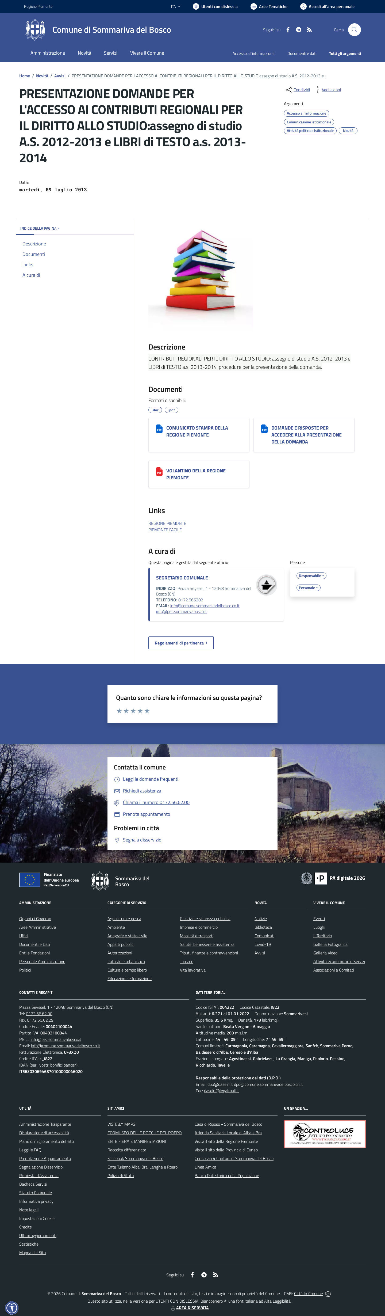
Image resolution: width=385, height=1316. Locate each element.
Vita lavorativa (193, 970)
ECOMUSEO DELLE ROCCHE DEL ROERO (144, 1132)
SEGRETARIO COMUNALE (182, 577)
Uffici (23, 935)
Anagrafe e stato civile (127, 935)
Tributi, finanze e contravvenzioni (209, 953)
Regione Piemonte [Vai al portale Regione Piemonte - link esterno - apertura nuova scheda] (38, 6)
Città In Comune (308, 1293)
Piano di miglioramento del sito (46, 1141)
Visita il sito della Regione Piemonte (226, 1141)
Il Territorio (322, 935)
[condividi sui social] (297, 89)
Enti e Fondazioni (34, 953)
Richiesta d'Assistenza (39, 1175)
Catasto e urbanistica (126, 961)
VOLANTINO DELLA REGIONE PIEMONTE (196, 474)
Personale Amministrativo (42, 961)
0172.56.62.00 (39, 1013)
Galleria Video (325, 953)
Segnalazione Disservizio (41, 1167)
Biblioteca (263, 927)
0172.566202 (190, 600)
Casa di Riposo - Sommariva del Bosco (228, 1124)
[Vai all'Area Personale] (327, 6)
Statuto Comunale (35, 1192)
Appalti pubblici (120, 944)
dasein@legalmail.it (221, 1090)
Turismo (186, 961)
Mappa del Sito (32, 1252)
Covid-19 (263, 944)
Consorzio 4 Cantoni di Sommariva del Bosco (234, 1158)
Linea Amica (205, 1167)
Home (24, 76)
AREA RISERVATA (189, 1307)
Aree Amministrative (37, 927)
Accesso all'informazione (254, 53)
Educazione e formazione (129, 978)
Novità (42, 76)
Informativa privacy (36, 1201)
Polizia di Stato (120, 1175)
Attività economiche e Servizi (339, 961)
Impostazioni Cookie (37, 1218)
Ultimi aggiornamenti (37, 1235)
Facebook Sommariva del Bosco (135, 1158)
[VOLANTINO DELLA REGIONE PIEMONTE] (159, 471)
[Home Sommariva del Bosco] (97, 30)
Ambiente (116, 927)
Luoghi (319, 927)
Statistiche (28, 1244)
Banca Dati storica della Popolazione (227, 1175)
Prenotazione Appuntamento (45, 1158)
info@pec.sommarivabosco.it (181, 611)
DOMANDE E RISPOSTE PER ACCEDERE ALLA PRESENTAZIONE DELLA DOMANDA (306, 434)
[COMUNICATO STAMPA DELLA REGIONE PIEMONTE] (159, 428)
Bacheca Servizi (33, 1184)
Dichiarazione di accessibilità (44, 1132)
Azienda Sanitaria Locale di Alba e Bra (228, 1132)
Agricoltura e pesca (124, 918)
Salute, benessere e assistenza (207, 944)
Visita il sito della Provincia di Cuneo (226, 1150)
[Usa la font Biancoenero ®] (215, 6)
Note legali (28, 1210)
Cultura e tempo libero (127, 970)
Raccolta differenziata (126, 1150)
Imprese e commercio (199, 927)
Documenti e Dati (34, 944)
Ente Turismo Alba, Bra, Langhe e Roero (142, 1167)
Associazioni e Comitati (333, 970)
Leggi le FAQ (30, 1150)
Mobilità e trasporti (196, 935)
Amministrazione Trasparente (45, 1124)
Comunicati (264, 935)
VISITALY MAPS (121, 1124)
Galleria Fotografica (330, 944)
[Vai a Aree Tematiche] (269, 6)
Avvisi (60, 76)
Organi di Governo (35, 918)
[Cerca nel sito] (354, 29)
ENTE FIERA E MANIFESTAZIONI (136, 1141)
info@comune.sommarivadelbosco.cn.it (205, 605)
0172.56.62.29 (40, 1020)
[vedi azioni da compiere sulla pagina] (327, 89)
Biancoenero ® (213, 1301)
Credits (25, 1227)
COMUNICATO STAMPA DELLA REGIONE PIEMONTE (197, 431)
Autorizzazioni (119, 953)
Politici (25, 970)
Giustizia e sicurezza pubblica (205, 918)
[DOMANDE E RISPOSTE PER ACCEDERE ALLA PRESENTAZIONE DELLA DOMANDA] (264, 428)
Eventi (319, 918)
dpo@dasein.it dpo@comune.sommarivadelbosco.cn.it (255, 1084)
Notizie (261, 918)
